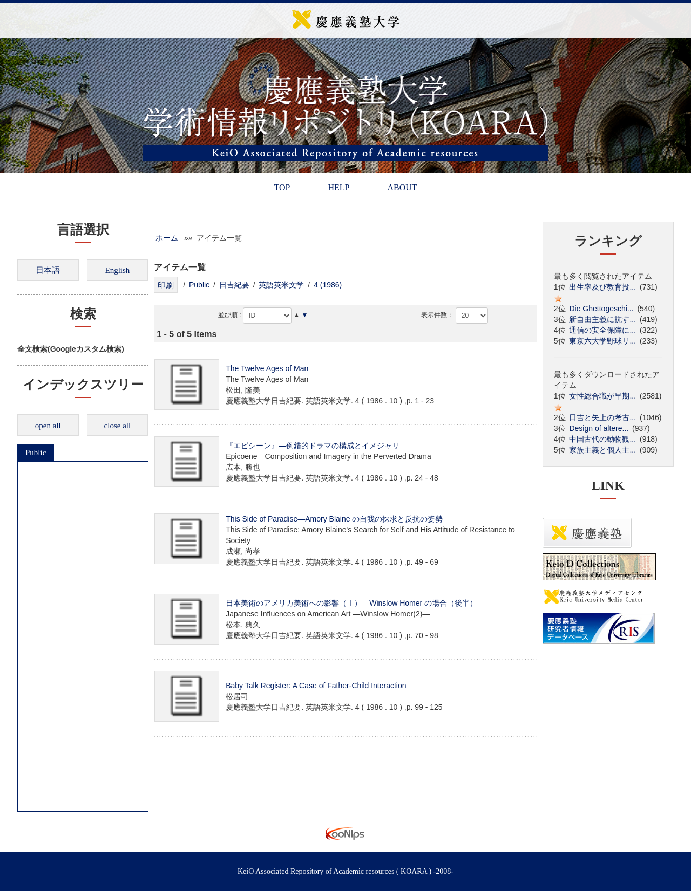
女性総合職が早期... (602, 396)
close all (117, 425)
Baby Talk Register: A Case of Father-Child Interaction (316, 685)
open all (48, 425)
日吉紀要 (234, 284)
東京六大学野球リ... (602, 341)
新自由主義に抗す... (602, 319)
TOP (282, 187)
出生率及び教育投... (602, 287)
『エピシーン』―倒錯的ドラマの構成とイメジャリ (312, 445)
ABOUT (402, 187)
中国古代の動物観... (602, 439)
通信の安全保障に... (602, 330)
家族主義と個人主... (602, 450)
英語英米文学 (281, 284)
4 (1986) (328, 284)
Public (35, 452)
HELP (338, 187)
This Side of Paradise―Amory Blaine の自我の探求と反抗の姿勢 (334, 519)
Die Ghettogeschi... (601, 308)
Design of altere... (598, 428)
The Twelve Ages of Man (267, 368)
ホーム (166, 238)
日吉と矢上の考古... (602, 417)
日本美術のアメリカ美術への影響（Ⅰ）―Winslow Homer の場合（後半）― (355, 603)
